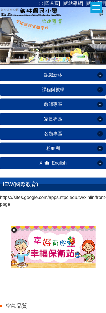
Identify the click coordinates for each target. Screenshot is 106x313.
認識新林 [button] (53, 75)
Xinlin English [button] (52, 163)
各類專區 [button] (53, 133)
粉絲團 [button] (53, 148)
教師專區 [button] (53, 104)
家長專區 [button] (53, 119)
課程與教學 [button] (53, 89)
